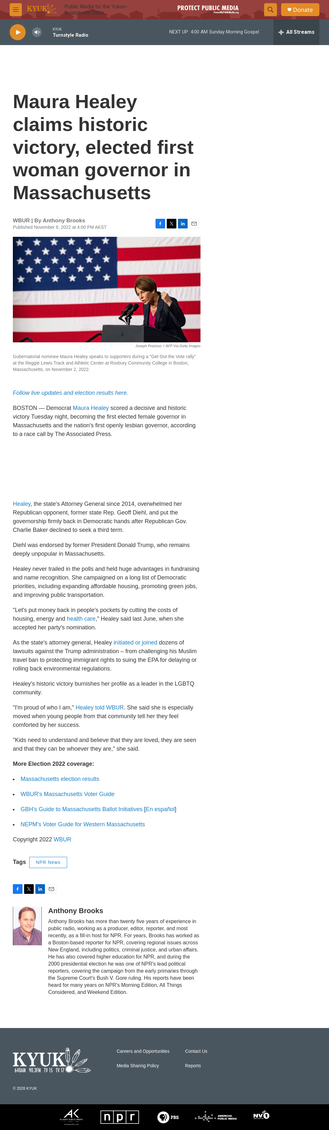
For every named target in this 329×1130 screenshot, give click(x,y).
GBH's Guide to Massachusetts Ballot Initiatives (82, 809)
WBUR (62, 839)
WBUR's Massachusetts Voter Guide (68, 794)
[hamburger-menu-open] (16, 9)
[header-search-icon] (270, 9)
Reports (193, 1065)
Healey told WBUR (100, 707)
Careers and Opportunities (143, 1051)
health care (81, 619)
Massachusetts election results (60, 779)
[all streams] (296, 32)
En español (160, 809)
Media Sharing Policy (138, 1065)
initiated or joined (135, 642)
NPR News (48, 862)
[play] (18, 32)
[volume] (36, 32)
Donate (303, 9)
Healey (22, 504)
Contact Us (196, 1051)
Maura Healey (91, 408)
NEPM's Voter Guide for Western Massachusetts (83, 824)
